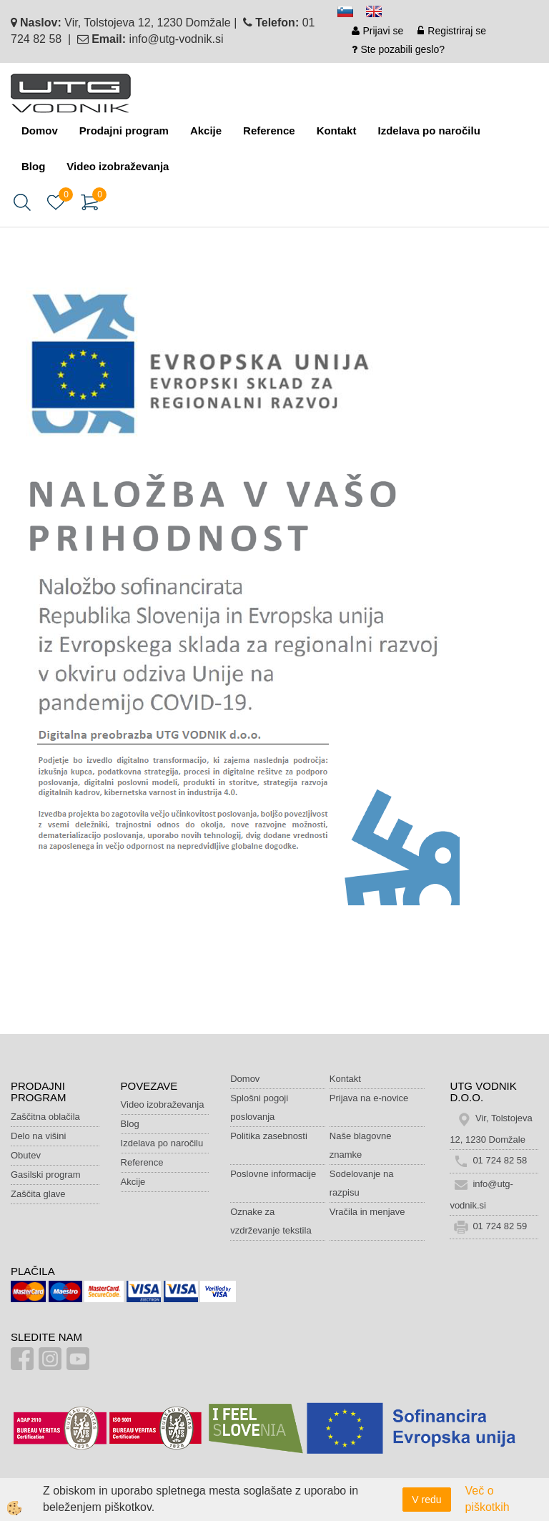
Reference (269, 130)
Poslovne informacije (273, 1173)
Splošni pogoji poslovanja (259, 1107)
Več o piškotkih (487, 1499)
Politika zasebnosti (268, 1136)
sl (351, 14)
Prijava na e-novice (369, 1098)
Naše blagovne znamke (361, 1145)
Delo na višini (38, 1136)
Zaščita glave (38, 1193)
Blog (33, 166)
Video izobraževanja (117, 166)
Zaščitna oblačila (45, 1116)
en (380, 14)
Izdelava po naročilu (428, 130)
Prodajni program (124, 130)
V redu (426, 1499)
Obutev (26, 1155)
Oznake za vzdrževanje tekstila (270, 1221)
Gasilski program (46, 1174)
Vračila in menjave (367, 1211)
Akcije (206, 130)
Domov (39, 130)
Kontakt (337, 130)
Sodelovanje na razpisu (362, 1183)
